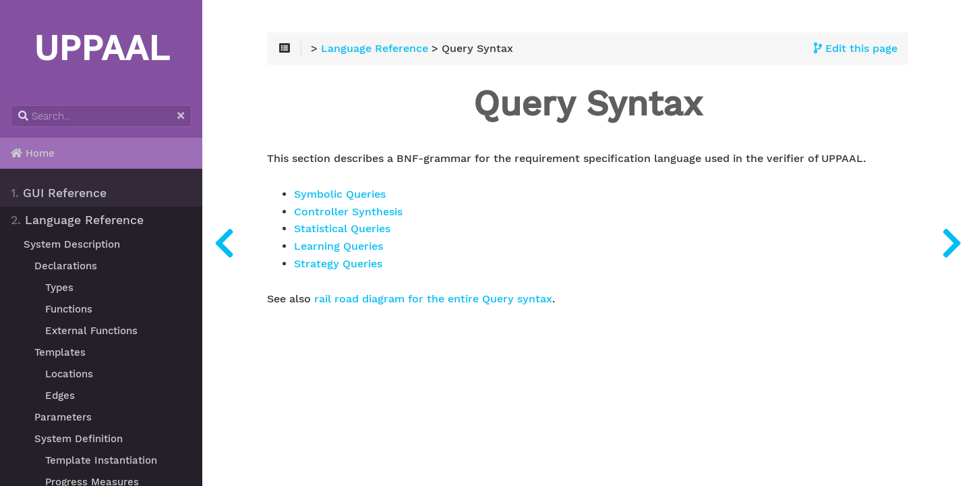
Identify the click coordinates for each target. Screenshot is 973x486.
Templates (60, 352)
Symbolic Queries (340, 194)
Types (59, 287)
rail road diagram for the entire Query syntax (433, 299)
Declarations (65, 266)
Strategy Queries (338, 264)
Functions (68, 309)
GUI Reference (59, 193)
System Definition (78, 439)
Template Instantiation (101, 460)
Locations (69, 374)
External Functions (91, 331)
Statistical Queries (342, 229)
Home (33, 153)
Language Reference (77, 220)
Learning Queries (338, 246)
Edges (60, 395)
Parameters (63, 417)
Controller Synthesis (348, 212)
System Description (72, 244)
